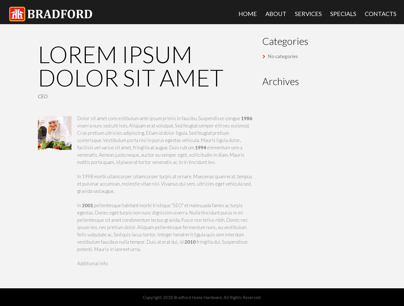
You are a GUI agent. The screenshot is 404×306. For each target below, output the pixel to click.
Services (308, 13)
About (275, 13)
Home (247, 13)
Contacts (380, 13)
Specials (343, 13)
